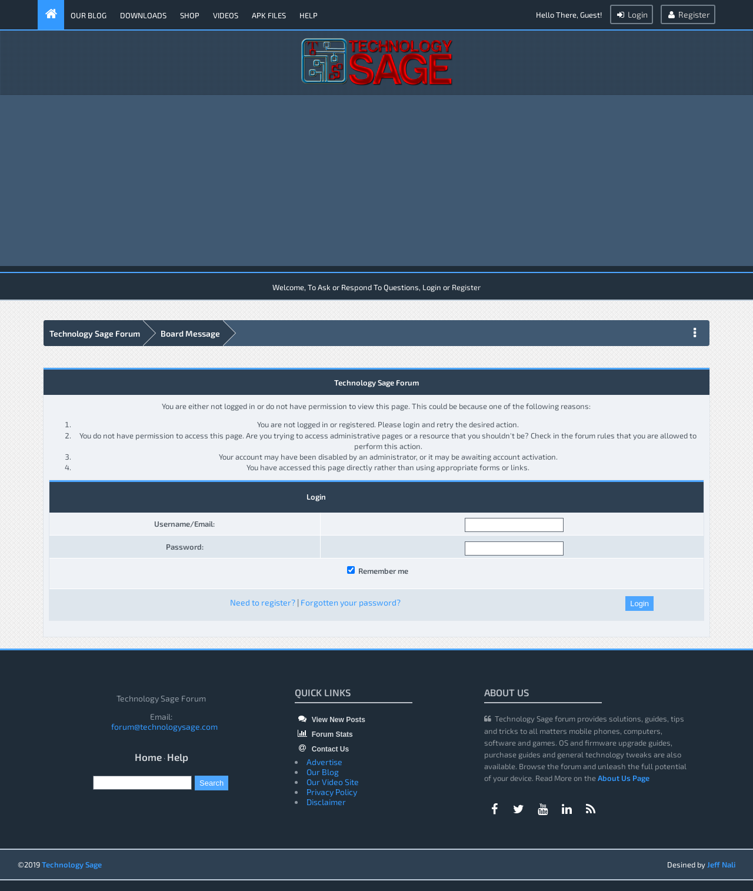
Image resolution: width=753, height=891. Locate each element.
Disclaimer (326, 802)
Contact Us (322, 749)
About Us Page (623, 778)
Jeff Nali (721, 864)
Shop (189, 15)
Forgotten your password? (351, 602)
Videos (225, 15)
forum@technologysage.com (164, 727)
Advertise (324, 762)
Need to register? (262, 602)
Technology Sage (72, 864)
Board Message (190, 333)
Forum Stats (323, 734)
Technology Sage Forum (94, 333)
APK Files (269, 15)
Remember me (377, 571)
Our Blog (88, 15)
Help (308, 15)
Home (148, 757)
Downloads (143, 15)
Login (631, 14)
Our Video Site (332, 782)
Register (688, 14)
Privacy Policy (331, 792)
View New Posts (330, 720)
